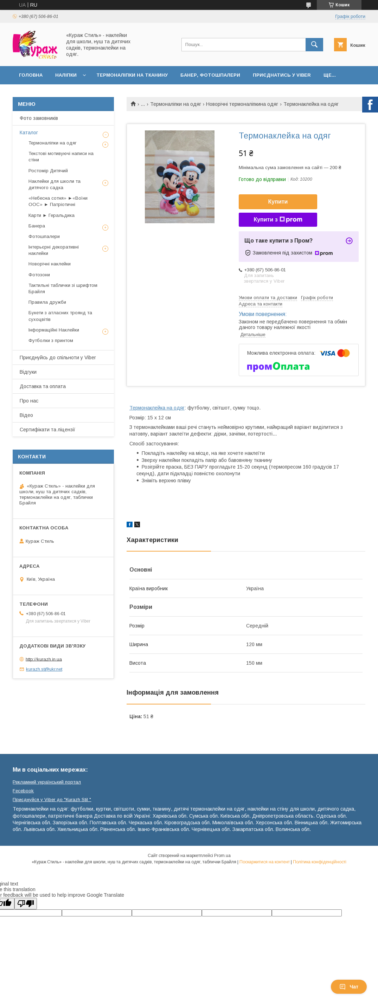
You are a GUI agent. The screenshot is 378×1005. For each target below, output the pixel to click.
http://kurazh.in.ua (44, 659)
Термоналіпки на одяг (175, 104)
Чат (348, 987)
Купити (278, 202)
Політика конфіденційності (319, 861)
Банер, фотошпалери (210, 75)
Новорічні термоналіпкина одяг (242, 104)
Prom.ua (222, 855)
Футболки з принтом (50, 340)
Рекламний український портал (47, 782)
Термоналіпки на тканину (132, 75)
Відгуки (28, 372)
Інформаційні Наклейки (53, 330)
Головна (31, 75)
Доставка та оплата (43, 386)
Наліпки (66, 75)
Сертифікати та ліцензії (47, 429)
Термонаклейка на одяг (157, 408)
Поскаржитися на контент (264, 861)
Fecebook (23, 790)
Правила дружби (47, 302)
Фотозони (39, 274)
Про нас (29, 401)
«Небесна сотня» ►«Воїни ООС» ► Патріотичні (58, 201)
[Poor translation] (25, 903)
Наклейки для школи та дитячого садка (54, 184)
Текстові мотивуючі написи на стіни (61, 156)
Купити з (278, 220)
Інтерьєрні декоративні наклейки (53, 250)
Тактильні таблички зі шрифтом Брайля (62, 288)
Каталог (29, 132)
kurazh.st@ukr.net (44, 669)
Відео (26, 415)
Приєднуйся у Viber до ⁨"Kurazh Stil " (52, 799)
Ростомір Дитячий (48, 170)
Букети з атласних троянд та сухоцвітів (60, 316)
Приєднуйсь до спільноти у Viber (58, 357)
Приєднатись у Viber (282, 75)
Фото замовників (39, 118)
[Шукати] (314, 44)
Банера (36, 225)
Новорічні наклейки (49, 263)
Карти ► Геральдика (51, 215)
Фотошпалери (44, 236)
